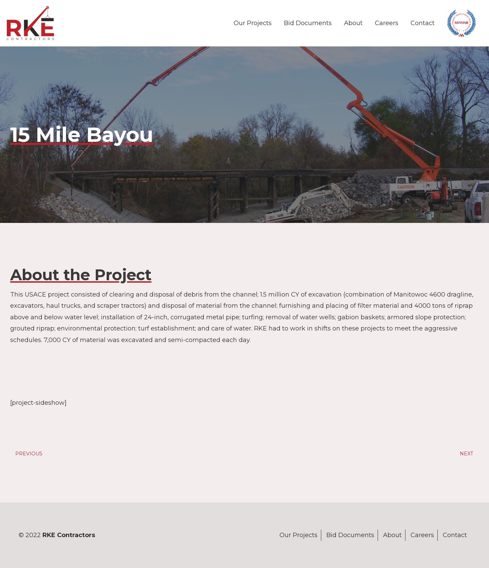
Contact (423, 23)
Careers (386, 23)
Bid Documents (308, 23)
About (353, 23)
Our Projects (253, 23)
